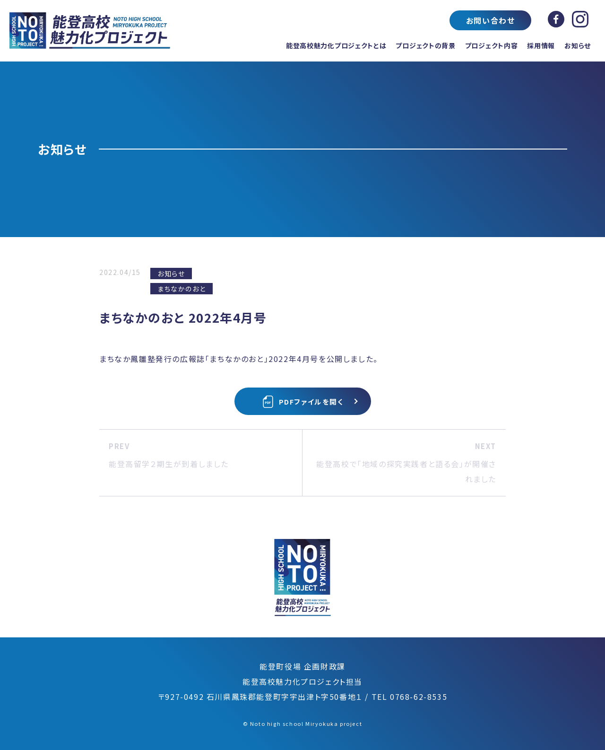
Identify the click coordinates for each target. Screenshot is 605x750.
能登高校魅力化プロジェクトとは (336, 45)
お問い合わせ (490, 20)
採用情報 (541, 45)
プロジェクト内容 (491, 45)
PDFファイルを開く (303, 402)
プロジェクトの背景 (425, 45)
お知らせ (577, 45)
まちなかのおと (181, 288)
